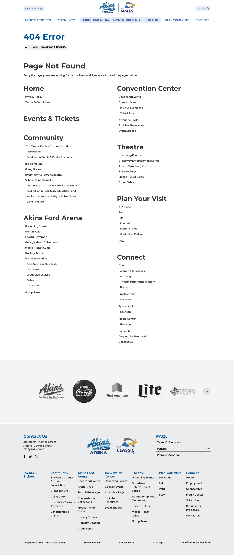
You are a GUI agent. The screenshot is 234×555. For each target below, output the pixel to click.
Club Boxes (33, 269)
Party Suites (34, 285)
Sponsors (125, 311)
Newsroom (126, 324)
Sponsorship (126, 306)
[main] (117, 212)
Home (26, 47)
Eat (121, 212)
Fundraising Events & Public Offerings (49, 157)
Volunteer (126, 299)
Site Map (158, 542)
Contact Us (126, 341)
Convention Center (127, 20)
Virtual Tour (127, 113)
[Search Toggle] (203, 8)
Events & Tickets (38, 20)
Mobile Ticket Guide (37, 247)
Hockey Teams (34, 253)
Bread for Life (34, 163)
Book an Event (128, 102)
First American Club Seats (42, 264)
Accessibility (126, 542)
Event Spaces (127, 130)
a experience (196, 542)
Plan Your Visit (177, 20)
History (124, 287)
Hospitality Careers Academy (43, 174)
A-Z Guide (125, 207)
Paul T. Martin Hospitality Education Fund (51, 191)
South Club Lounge (38, 274)
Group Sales (32, 292)
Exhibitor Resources (131, 125)
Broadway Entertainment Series (139, 160)
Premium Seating (36, 258)
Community (66, 20)
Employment (127, 294)
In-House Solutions (131, 107)
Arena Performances (132, 271)
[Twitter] (36, 456)
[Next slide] (207, 391)
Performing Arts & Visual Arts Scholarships (52, 185)
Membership (34, 151)
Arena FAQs (32, 231)
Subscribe (125, 331)
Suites (30, 280)
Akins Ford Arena (95, 20)
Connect (202, 20)
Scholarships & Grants (38, 180)
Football (125, 223)
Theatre (152, 20)
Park (121, 217)
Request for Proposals (133, 336)
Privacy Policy (33, 96)
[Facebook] (24, 456)
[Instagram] (30, 456)
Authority (125, 276)
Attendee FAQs (128, 120)
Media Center (127, 318)
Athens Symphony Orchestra (137, 166)
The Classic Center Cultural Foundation (49, 146)
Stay (121, 240)
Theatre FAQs (127, 171)
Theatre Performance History (137, 281)
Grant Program (35, 201)
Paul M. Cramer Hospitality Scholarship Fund (53, 196)
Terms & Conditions (37, 102)
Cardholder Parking (131, 234)
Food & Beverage (36, 237)
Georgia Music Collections (41, 242)
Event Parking (128, 228)
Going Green (33, 169)
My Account (34, 8)
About (122, 265)
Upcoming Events (36, 226)
